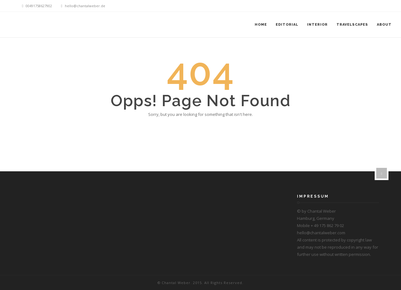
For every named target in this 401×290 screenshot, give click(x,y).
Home (261, 25)
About (384, 25)
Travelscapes (352, 25)
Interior (317, 25)
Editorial (287, 25)
